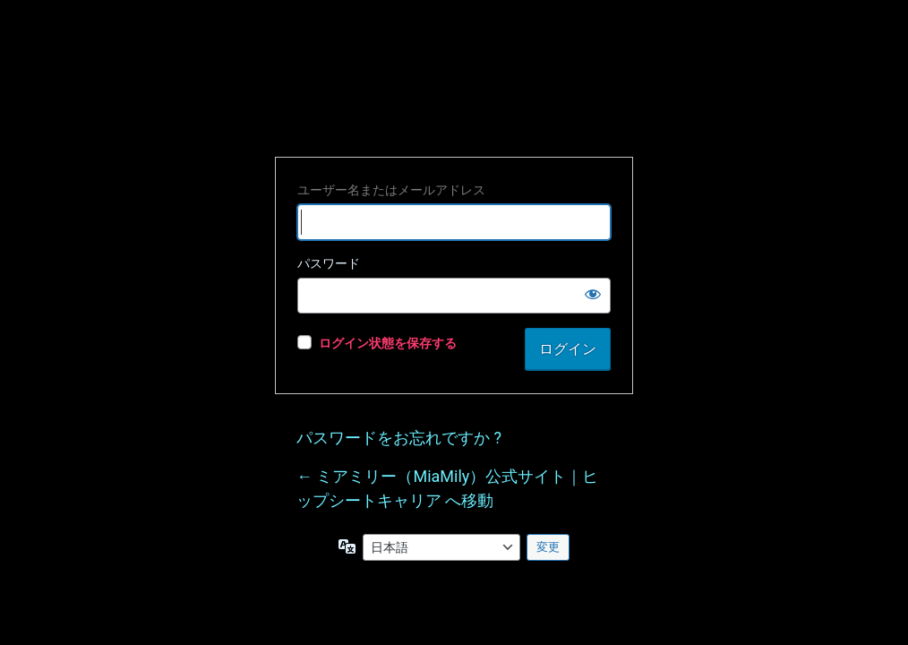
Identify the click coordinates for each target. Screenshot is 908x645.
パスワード (328, 263)
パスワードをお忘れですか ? (398, 437)
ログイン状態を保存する (388, 343)
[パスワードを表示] (593, 294)
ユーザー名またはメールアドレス (391, 190)
